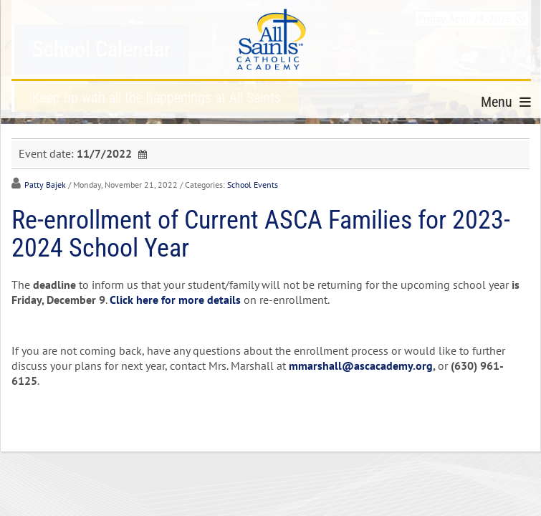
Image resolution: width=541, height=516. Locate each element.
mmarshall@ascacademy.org (361, 365)
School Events (252, 184)
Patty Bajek (45, 184)
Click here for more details (175, 299)
